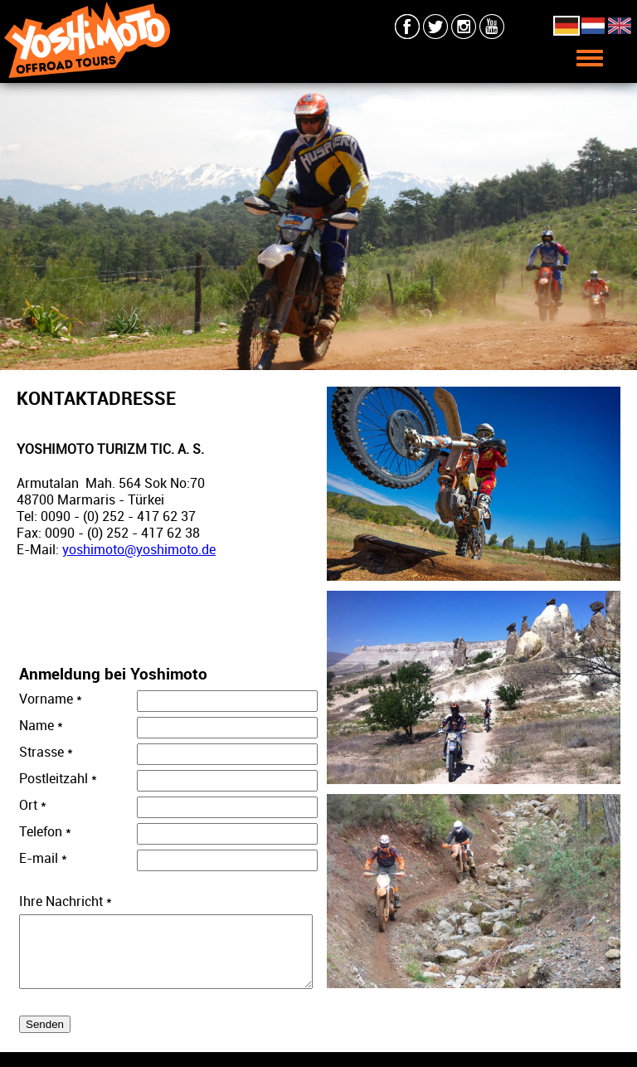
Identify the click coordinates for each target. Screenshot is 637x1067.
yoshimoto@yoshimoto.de (139, 549)
